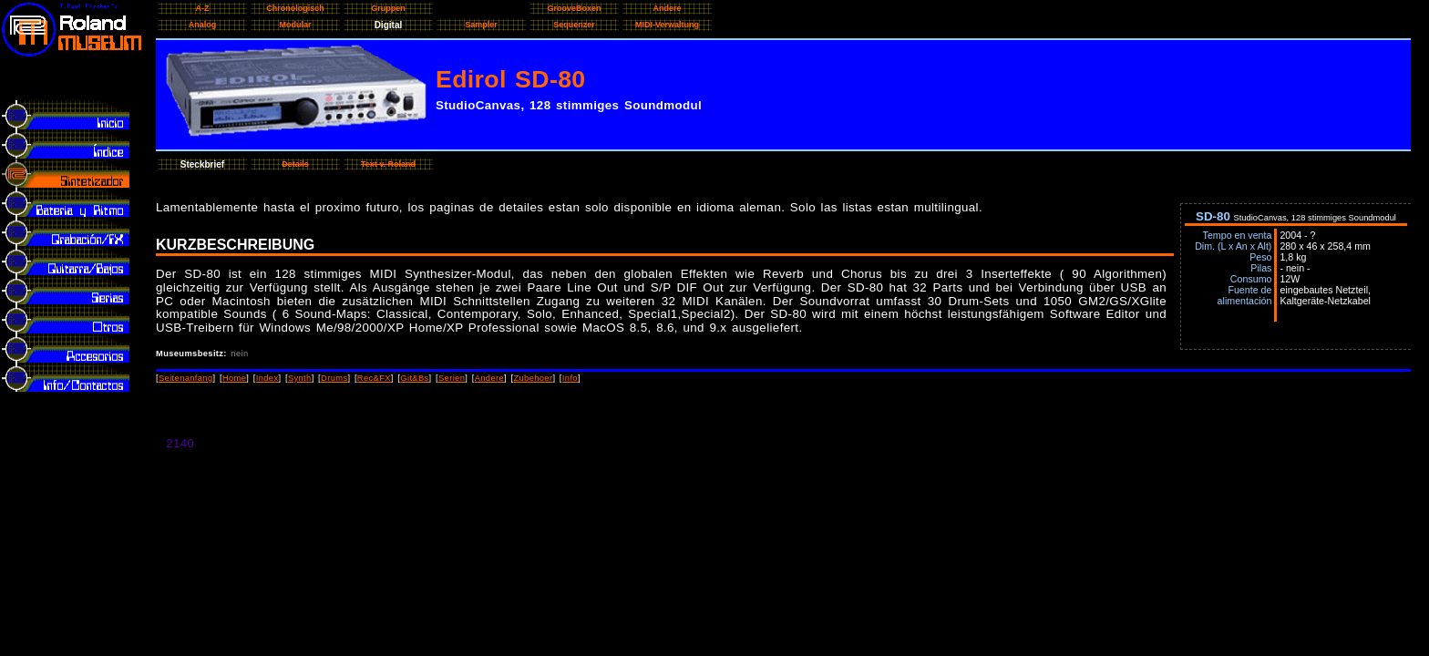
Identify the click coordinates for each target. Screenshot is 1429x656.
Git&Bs (414, 378)
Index (267, 378)
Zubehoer (532, 378)
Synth (300, 378)
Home (234, 378)
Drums (334, 378)
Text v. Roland (388, 164)
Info (570, 378)
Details (295, 164)
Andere (489, 378)
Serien (451, 378)
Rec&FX (374, 378)
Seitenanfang (186, 378)
